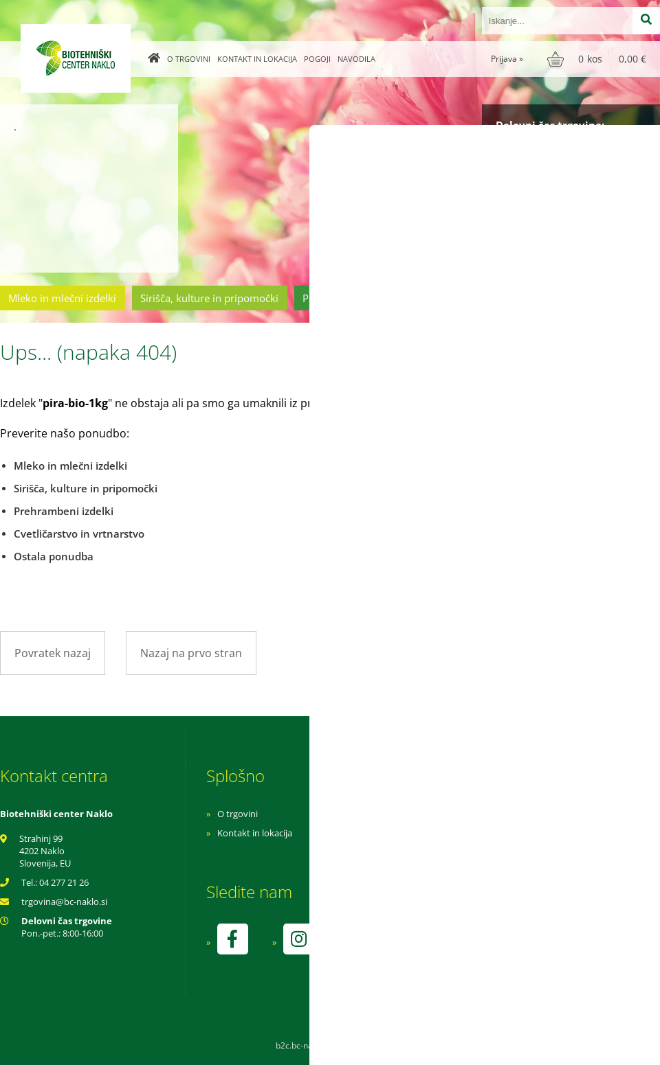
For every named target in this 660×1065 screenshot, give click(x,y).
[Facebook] (232, 939)
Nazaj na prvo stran (191, 653)
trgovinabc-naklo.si (64, 901)
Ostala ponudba (607, 298)
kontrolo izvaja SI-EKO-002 (455, 949)
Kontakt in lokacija (257, 59)
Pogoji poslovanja (438, 833)
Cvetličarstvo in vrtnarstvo (483, 298)
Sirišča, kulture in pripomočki (209, 298)
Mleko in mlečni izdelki (62, 298)
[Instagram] (298, 939)
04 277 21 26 (64, 882)
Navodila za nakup (440, 814)
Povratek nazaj (52, 653)
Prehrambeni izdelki (349, 298)
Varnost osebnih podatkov (457, 852)
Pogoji (317, 59)
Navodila (356, 59)
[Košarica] (598, 59)
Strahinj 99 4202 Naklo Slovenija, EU (45, 850)
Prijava (507, 59)
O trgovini (188, 59)
